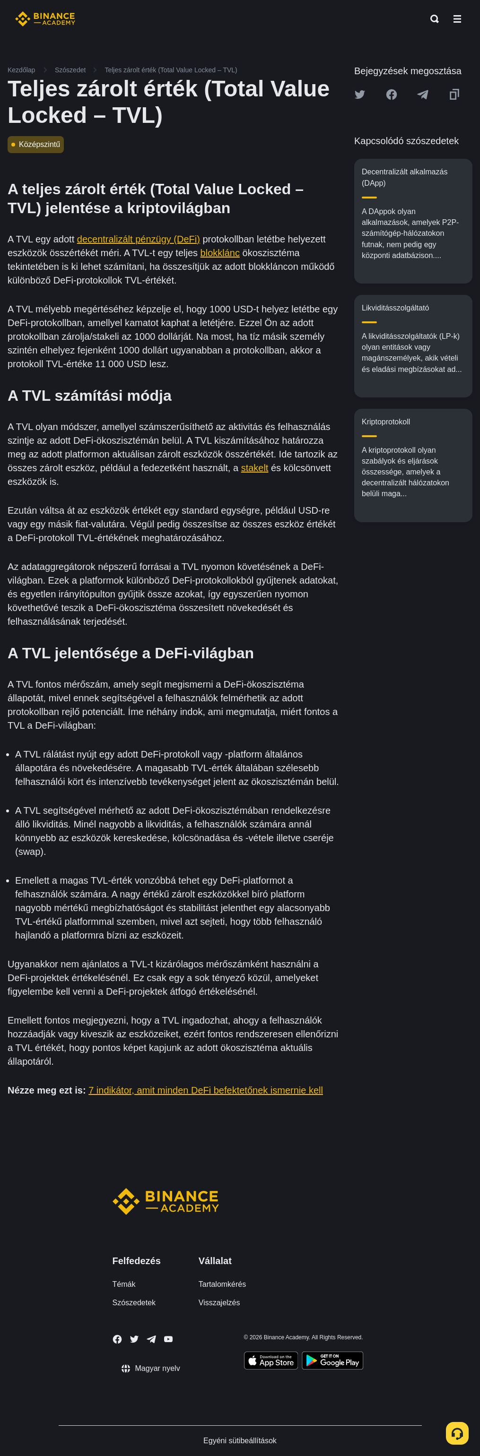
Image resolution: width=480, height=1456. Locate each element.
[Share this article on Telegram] (422, 94)
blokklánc (220, 253)
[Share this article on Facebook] (391, 94)
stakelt (255, 468)
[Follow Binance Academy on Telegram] (151, 1339)
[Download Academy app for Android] (332, 1362)
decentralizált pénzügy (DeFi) (138, 239)
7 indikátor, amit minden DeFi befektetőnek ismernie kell (205, 1090)
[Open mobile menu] (457, 18)
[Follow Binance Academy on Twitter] (134, 1339)
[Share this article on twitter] (360, 94)
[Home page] (45, 18)
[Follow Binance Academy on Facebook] (117, 1339)
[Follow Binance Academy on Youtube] (168, 1339)
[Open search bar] (431, 18)
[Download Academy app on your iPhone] (271, 1362)
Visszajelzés (219, 1303)
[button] (457, 19)
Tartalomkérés (222, 1284)
